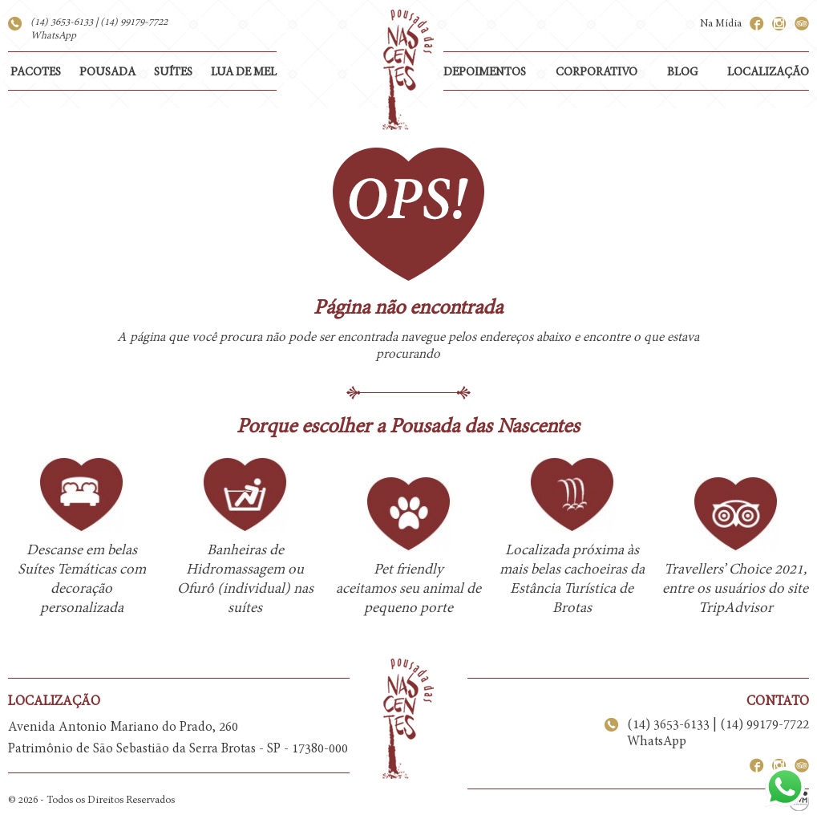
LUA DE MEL (244, 72)
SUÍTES (173, 72)
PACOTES (35, 72)
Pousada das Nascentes (408, 70)
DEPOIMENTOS (484, 72)
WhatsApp (53, 36)
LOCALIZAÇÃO (768, 72)
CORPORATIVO (596, 72)
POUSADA (107, 72)
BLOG (682, 72)
